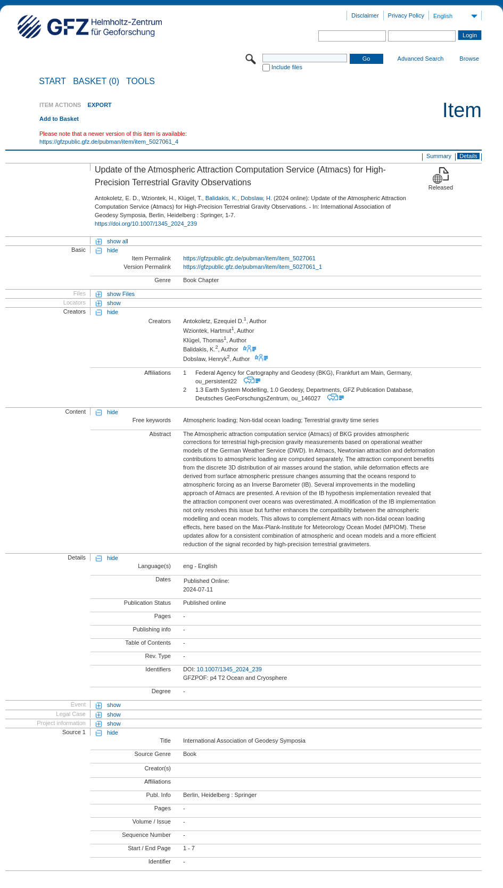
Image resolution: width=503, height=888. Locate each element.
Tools (140, 81)
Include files (286, 67)
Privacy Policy (406, 15)
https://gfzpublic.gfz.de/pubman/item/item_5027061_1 (252, 267)
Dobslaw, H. (256, 198)
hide (112, 250)
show (114, 303)
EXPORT (100, 105)
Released (440, 187)
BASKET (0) (96, 81)
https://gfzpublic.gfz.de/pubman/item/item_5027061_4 (108, 141)
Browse (469, 58)
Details (468, 156)
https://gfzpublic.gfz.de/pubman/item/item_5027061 (249, 258)
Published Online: (206, 581)
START (52, 81)
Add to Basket (59, 119)
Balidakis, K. (221, 198)
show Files (121, 294)
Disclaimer (364, 15)
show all (117, 241)
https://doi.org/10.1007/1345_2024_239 (146, 223)
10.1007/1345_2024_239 (229, 669)
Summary (438, 156)
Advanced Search (421, 58)
